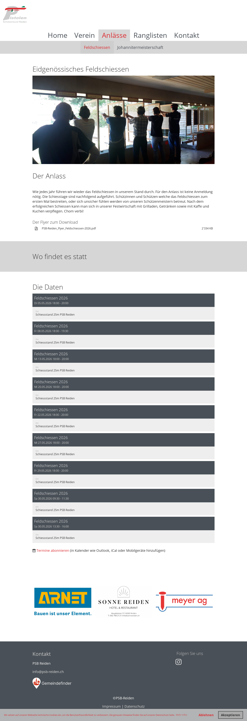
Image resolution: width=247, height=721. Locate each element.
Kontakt (186, 35)
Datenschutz (134, 706)
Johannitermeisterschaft (140, 47)
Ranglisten (150, 35)
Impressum (111, 706)
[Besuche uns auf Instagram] (178, 662)
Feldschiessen (97, 47)
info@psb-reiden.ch (48, 671)
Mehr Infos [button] (181, 714)
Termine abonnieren (52, 550)
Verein (84, 35)
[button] (123, 307)
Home (57, 35)
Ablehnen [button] (206, 715)
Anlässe (114, 35)
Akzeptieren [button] (230, 715)
